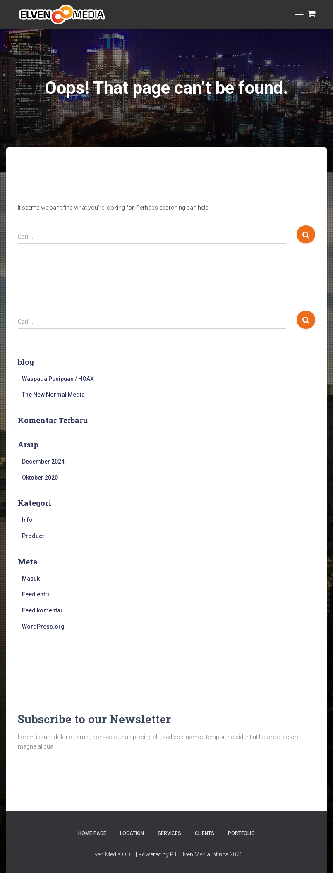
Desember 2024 (43, 461)
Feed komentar (42, 610)
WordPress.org (43, 626)
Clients (204, 833)
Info (27, 520)
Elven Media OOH (112, 854)
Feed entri (35, 594)
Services (169, 833)
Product (33, 536)
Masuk (31, 578)
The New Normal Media (53, 394)
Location (132, 833)
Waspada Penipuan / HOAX (58, 379)
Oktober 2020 (40, 477)
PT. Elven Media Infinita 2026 (206, 854)
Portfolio (241, 833)
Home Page (92, 833)
